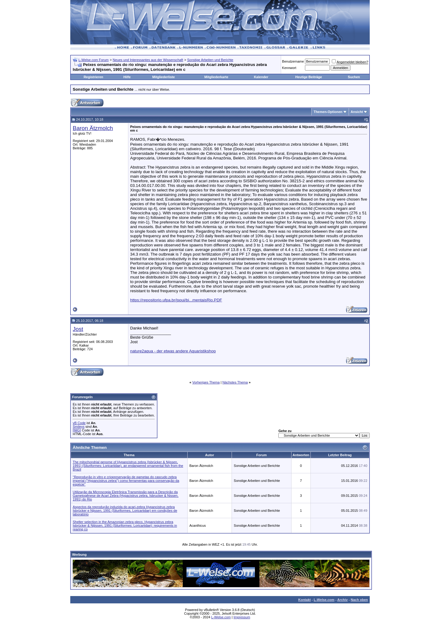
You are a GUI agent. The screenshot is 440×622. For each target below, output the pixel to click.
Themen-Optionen (328, 112)
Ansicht (357, 112)
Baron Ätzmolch (93, 128)
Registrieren (93, 77)
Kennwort (289, 68)
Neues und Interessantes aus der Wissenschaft (148, 60)
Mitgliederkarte (216, 77)
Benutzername (293, 61)
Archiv (342, 600)
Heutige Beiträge (308, 77)
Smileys (79, 426)
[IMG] (77, 430)
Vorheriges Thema (206, 382)
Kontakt (304, 600)
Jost (78, 329)
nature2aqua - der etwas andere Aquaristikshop (173, 351)
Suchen (354, 77)
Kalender (261, 77)
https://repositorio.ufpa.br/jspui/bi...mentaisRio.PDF (176, 300)
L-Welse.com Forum (94, 60)
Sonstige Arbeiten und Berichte (210, 60)
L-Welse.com (324, 600)
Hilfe (127, 77)
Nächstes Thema (235, 382)
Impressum (241, 617)
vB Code (79, 423)
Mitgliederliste (163, 77)
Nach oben (359, 600)
